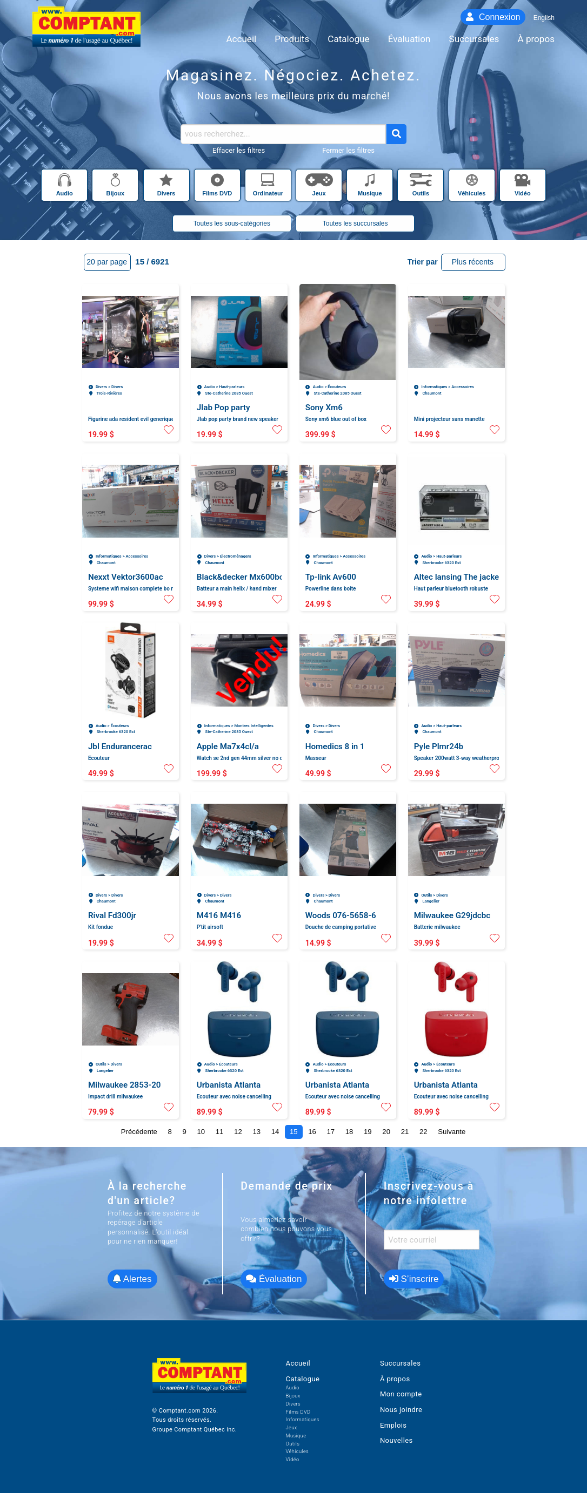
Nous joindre (401, 1410)
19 (368, 1132)
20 (386, 1132)
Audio (292, 1387)
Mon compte (401, 1394)
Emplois (393, 1425)
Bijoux (293, 1396)
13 (256, 1132)
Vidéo (292, 1459)
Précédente (139, 1132)
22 (423, 1132)
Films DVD (298, 1412)
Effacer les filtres (238, 150)
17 (331, 1132)
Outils (293, 1444)
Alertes (132, 1279)
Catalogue (303, 1379)
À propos (395, 1379)
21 (405, 1132)
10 (201, 1132)
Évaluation (274, 1279)
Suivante (451, 1132)
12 (238, 1132)
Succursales (400, 1363)
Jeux (291, 1427)
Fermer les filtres (348, 150)
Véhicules (297, 1451)
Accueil (298, 1363)
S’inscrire (414, 1279)
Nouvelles (396, 1440)
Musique (296, 1435)
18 (349, 1132)
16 (312, 1132)
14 (275, 1132)
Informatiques (302, 1419)
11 (220, 1132)
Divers (293, 1404)
